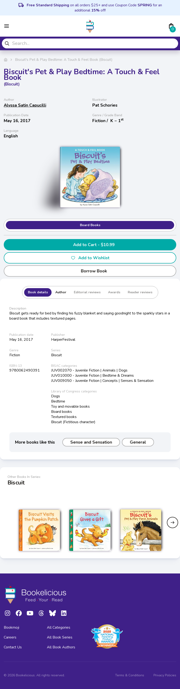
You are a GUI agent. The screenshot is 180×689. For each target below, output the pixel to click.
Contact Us (13, 647)
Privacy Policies (165, 675)
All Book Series (59, 637)
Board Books (90, 225)
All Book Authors (61, 647)
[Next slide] (172, 522)
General (138, 442)
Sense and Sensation (91, 442)
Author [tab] (60, 292)
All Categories (58, 627)
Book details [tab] (38, 292)
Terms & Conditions (129, 675)
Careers (10, 637)
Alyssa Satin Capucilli (25, 105)
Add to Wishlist (90, 258)
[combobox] (90, 43)
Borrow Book (90, 271)
